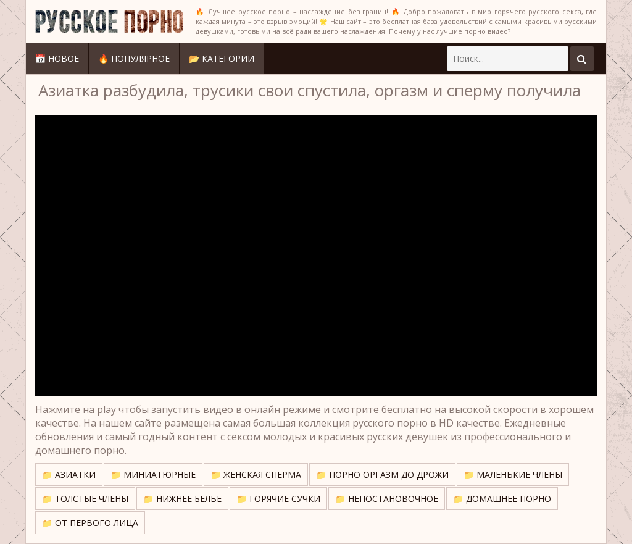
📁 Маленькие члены (513, 474)
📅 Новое (57, 58)
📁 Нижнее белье (182, 498)
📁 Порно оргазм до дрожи (382, 474)
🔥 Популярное (134, 58)
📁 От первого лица (90, 523)
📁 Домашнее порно (502, 498)
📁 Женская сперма (255, 474)
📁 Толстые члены (85, 498)
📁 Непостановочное (386, 498)
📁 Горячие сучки (278, 498)
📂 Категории (221, 58)
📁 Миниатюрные (153, 474)
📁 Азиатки (69, 474)
